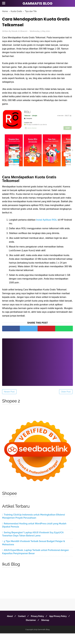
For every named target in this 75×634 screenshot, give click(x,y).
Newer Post (9, 392)
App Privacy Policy (59, 617)
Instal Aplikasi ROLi (46, 220)
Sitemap (46, 621)
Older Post (66, 392)
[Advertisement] (37, 361)
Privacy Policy (37, 617)
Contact (21, 617)
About (8, 617)
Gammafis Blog (37, 3)
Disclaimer (30, 621)
